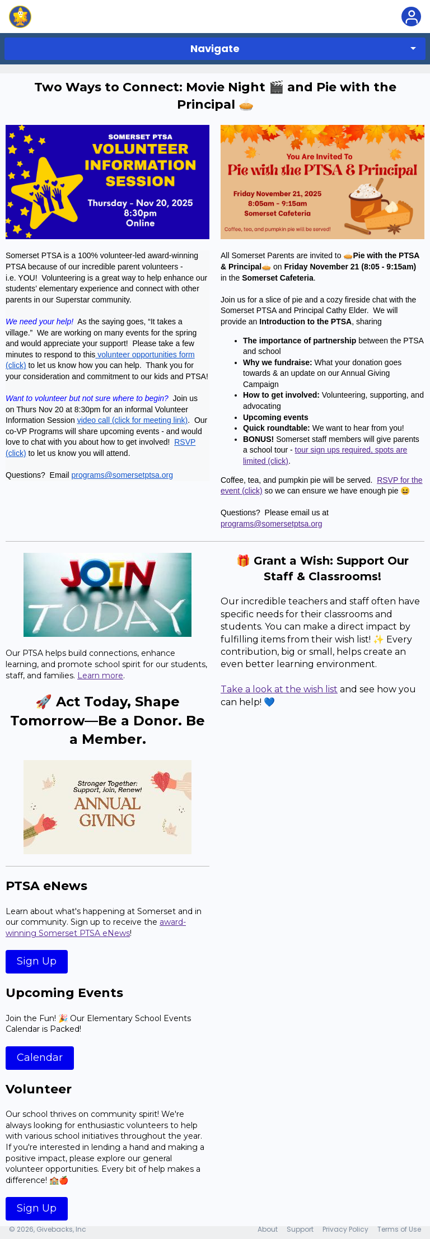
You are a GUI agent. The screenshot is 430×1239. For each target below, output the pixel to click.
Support (300, 1229)
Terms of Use (399, 1229)
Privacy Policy (345, 1229)
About (268, 1229)
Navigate (215, 48)
